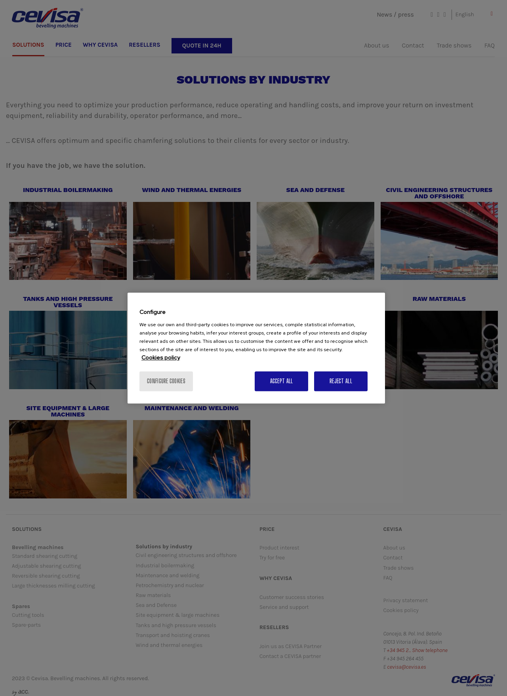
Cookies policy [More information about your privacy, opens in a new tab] (160, 357)
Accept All (281, 381)
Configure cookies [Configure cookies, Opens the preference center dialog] (166, 381)
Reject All (341, 381)
